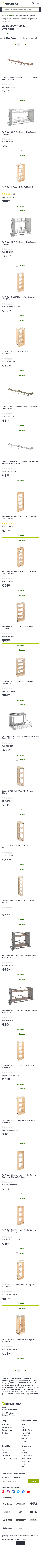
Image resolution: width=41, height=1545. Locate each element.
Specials (5, 1433)
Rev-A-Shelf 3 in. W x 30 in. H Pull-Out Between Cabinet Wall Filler (19, 517)
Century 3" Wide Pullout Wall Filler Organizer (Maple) (18, 792)
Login (23, 1425)
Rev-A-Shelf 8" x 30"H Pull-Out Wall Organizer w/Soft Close (18, 1341)
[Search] (20, 9)
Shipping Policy (26, 1430)
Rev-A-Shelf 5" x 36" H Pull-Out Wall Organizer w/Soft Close (18, 1066)
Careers (4, 1453)
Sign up (33, 1481)
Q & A (23, 1467)
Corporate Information (9, 1458)
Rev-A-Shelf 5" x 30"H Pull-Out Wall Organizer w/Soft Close (18, 1286)
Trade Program (26, 1458)
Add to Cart (20, 96)
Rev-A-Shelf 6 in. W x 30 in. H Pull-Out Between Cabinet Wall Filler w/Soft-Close (19, 1231)
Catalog (24, 1453)
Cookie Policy (15, 1539)
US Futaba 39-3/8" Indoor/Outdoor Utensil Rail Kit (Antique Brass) (20, 408)
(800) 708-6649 (8, 1408)
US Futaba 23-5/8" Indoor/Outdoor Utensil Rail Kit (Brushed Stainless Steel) (20, 463)
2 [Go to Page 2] (22, 44)
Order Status (26, 1439)
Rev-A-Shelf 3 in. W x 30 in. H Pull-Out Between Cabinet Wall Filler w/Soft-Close (19, 1176)
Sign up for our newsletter (11, 1477)
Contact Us (25, 1436)
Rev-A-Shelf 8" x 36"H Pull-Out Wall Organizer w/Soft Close (18, 298)
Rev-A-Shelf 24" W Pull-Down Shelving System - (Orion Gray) (19, 957)
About (4, 1450)
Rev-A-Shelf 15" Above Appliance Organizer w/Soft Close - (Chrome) (20, 737)
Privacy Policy (6, 1539)
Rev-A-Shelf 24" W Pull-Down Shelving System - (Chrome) (19, 243)
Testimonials (6, 1456)
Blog (23, 1450)
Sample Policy (26, 1433)
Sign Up (24, 1427)
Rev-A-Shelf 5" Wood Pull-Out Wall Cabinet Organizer (17, 188)
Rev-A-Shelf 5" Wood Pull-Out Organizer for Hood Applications (20, 682)
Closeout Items (7, 1430)
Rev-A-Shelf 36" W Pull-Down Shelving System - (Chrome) (19, 133)
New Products (7, 1427)
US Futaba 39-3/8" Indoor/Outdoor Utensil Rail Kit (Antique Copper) (20, 78)
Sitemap (23, 1539)
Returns (24, 1441)
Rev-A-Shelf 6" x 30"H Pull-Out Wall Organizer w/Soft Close (18, 1121)
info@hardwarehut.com (10, 1410)
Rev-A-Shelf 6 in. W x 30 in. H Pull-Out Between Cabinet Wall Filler (19, 573)
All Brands (5, 1425)
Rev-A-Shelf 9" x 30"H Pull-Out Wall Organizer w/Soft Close (18, 353)
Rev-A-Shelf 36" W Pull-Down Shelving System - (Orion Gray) (19, 1011)
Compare (20, 101)
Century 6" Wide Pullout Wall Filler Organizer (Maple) (18, 847)
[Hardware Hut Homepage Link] (10, 3)
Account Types (26, 1456)
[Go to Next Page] (25, 44)
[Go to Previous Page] (15, 44)
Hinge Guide (25, 1461)
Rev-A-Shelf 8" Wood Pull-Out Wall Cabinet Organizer (17, 627)
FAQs (23, 1464)
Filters (7, 33)
